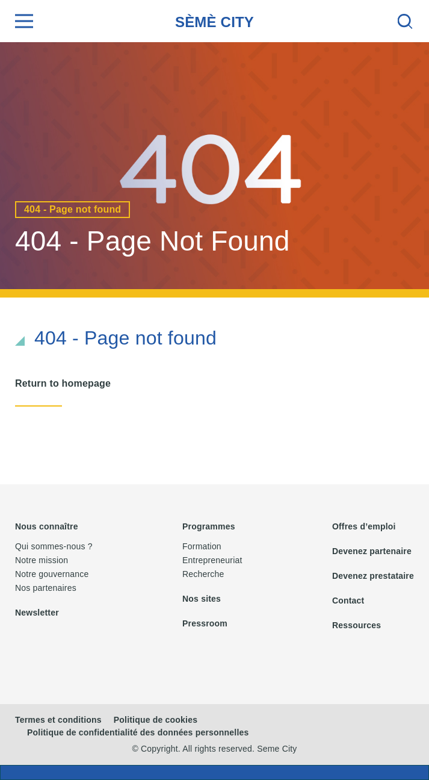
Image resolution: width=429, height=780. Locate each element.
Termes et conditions (58, 720)
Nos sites (201, 599)
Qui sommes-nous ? (54, 546)
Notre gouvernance (51, 574)
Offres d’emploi (364, 526)
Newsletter (37, 612)
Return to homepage (63, 383)
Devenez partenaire (372, 551)
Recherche (203, 574)
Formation (201, 546)
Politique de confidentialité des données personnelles (137, 732)
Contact (348, 600)
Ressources (356, 625)
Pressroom (204, 623)
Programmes (208, 526)
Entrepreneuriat (212, 560)
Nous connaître (46, 526)
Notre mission (41, 560)
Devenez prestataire (373, 576)
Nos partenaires (45, 588)
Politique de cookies (155, 720)
